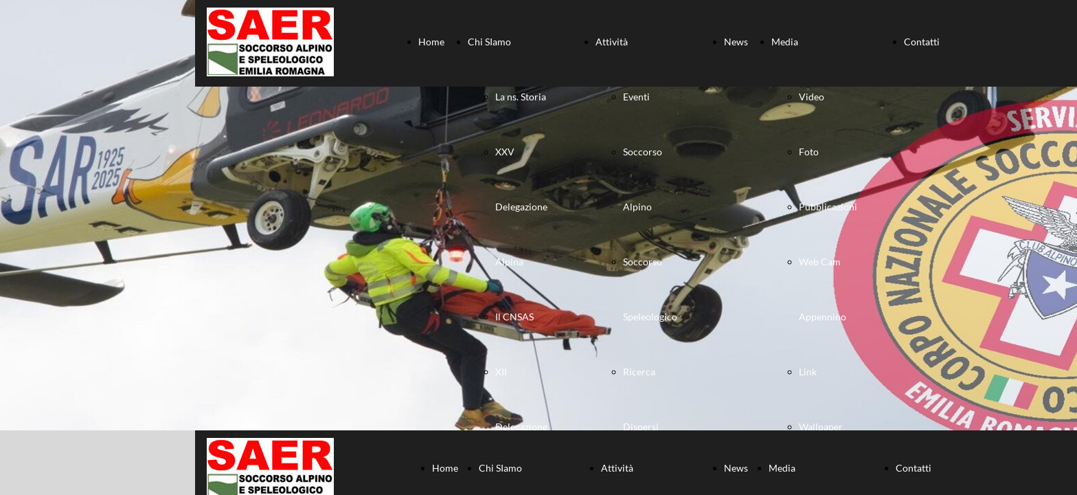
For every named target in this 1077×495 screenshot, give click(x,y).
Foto (809, 151)
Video (811, 96)
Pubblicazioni (828, 206)
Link (808, 371)
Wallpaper (821, 426)
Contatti (922, 41)
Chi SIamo (489, 41)
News (736, 41)
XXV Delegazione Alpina (521, 206)
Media (784, 41)
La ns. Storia (520, 96)
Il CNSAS (514, 316)
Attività (612, 41)
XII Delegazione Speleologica (522, 426)
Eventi (636, 96)
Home (431, 41)
